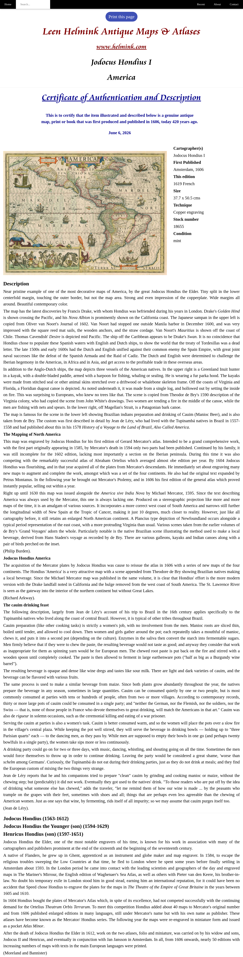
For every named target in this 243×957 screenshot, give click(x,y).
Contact (234, 4)
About (217, 4)
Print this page (121, 16)
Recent (201, 4)
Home (7, 4)
